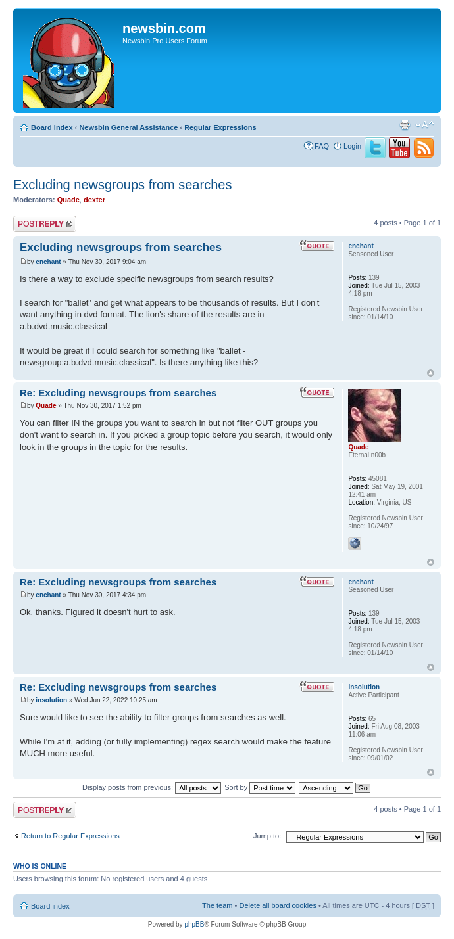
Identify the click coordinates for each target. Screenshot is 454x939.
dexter (94, 200)
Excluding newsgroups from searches (122, 184)
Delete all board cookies (277, 905)
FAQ (322, 146)
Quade (68, 200)
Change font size (424, 125)
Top (430, 373)
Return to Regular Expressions (70, 836)
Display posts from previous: (151, 787)
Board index (52, 127)
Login (352, 146)
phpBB (194, 924)
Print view (404, 125)
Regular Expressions (220, 127)
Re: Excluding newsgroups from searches (118, 392)
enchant (48, 261)
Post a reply (44, 224)
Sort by (259, 787)
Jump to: (267, 836)
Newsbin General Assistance (128, 127)
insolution (51, 700)
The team (217, 905)
